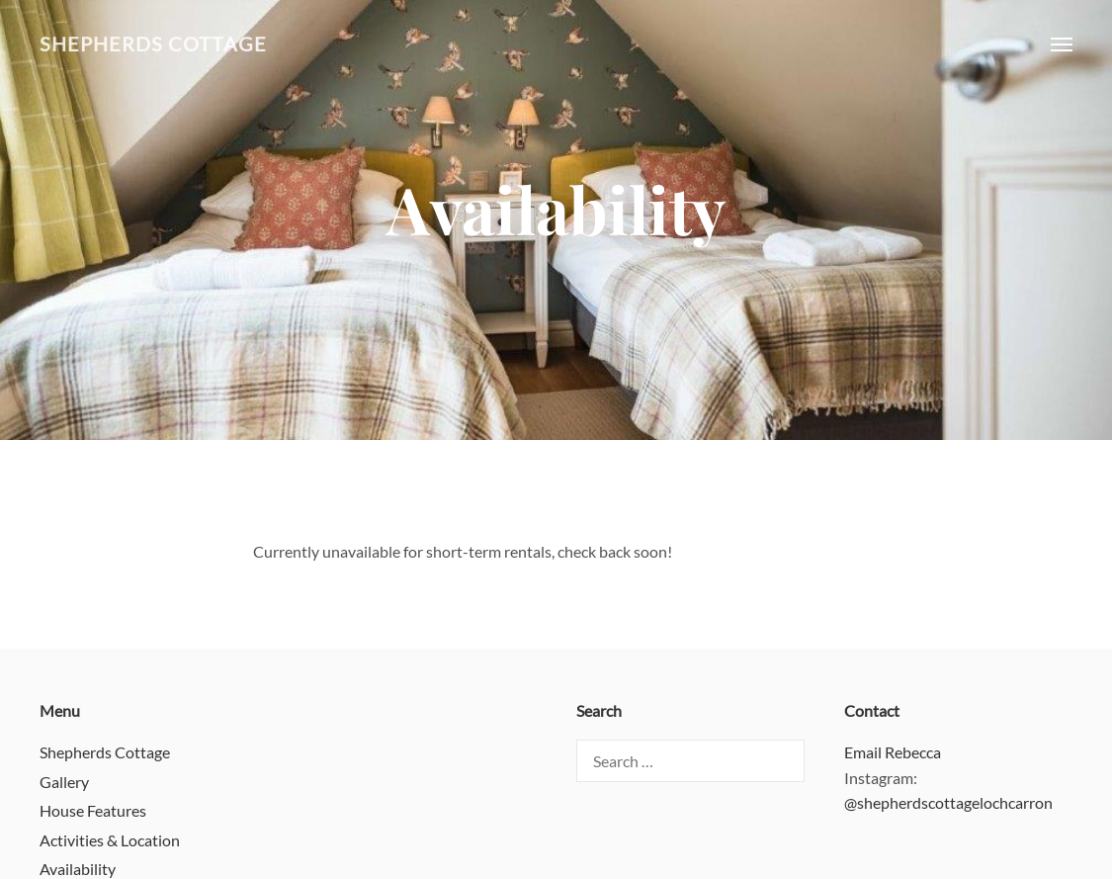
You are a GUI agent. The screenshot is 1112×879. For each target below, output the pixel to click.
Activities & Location (110, 840)
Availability (78, 868)
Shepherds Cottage (153, 44)
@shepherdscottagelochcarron (948, 802)
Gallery (64, 781)
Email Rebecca (892, 752)
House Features (93, 810)
